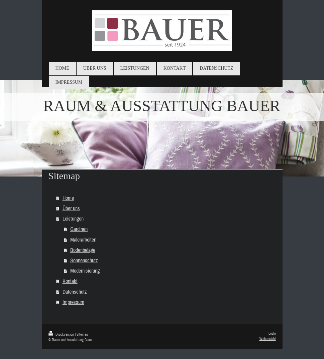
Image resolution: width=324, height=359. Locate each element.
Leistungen (73, 219)
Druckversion (61, 334)
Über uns (71, 208)
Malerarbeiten (83, 240)
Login (272, 333)
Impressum (73, 302)
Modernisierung (85, 271)
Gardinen (79, 229)
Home (68, 198)
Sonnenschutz (84, 260)
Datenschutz (75, 292)
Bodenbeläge (82, 250)
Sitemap (82, 334)
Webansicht (267, 339)
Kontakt (70, 281)
